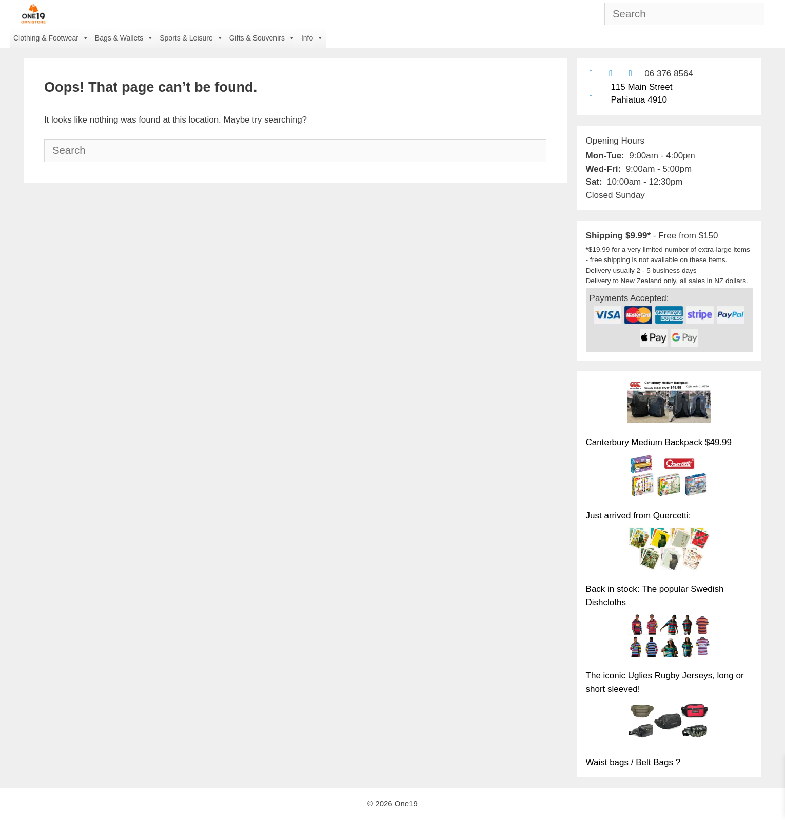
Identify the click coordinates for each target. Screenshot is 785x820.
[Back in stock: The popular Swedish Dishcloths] (669, 550)
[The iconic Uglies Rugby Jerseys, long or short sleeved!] (669, 637)
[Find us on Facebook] (610, 73)
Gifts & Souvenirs (262, 38)
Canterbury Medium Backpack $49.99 (659, 442)
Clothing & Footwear (51, 38)
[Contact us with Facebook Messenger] (630, 73)
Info (312, 38)
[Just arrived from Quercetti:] (669, 477)
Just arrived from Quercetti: (638, 516)
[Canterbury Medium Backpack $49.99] (669, 403)
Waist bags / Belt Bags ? (633, 762)
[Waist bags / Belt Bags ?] (669, 723)
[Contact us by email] (591, 73)
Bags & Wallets (124, 38)
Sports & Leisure (191, 38)
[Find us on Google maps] (591, 93)
